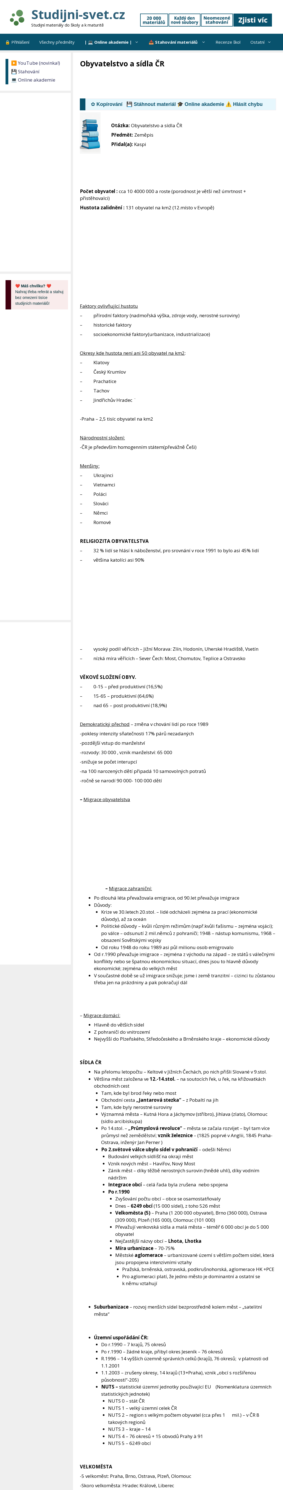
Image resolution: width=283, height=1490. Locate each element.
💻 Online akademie (33, 80)
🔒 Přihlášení (17, 42)
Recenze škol (228, 42)
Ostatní (263, 42)
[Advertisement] (180, 83)
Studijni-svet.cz (78, 14)
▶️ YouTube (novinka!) (35, 63)
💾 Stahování (25, 71)
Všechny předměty (57, 42)
